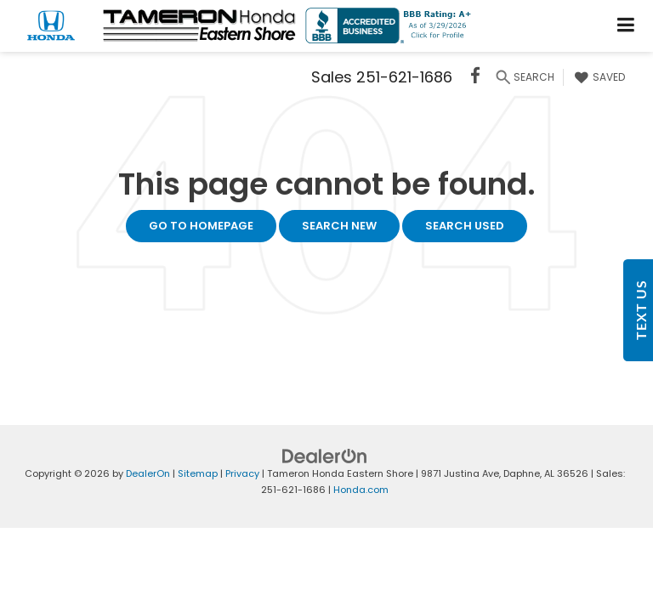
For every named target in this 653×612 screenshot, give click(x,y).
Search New (339, 226)
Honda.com (361, 489)
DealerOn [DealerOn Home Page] (148, 473)
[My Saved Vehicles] (598, 77)
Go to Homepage (201, 226)
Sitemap (198, 473)
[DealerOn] (324, 456)
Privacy (242, 473)
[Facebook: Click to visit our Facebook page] (475, 78)
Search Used (464, 226)
